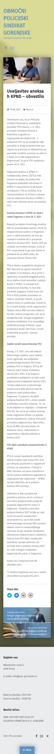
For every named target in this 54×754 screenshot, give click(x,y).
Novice (29, 109)
